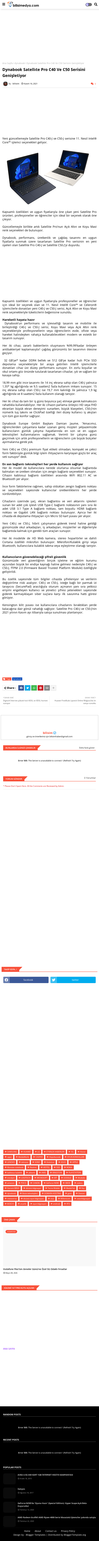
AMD (43, 1172)
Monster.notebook (15, 1167)
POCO (23, 1183)
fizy (83, 1188)
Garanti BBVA (13, 1188)
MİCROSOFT (42, 1177)
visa (52, 1198)
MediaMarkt (23, 1157)
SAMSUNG (12, 1151)
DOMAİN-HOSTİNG (52, 1193)
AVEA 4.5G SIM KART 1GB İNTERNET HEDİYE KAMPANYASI (45, 1474)
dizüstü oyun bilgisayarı (33, 1198)
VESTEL (46, 1167)
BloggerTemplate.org (75, 1534)
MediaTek (70, 1188)
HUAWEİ (27, 1151)
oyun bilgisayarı (40, 1203)
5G (72, 1151)
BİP (55, 1177)
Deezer (81, 1193)
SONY (37, 1162)
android (56, 1203)
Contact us (51, 1530)
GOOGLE (67, 1177)
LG (38, 1151)
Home (27, 1530)
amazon (10, 1183)
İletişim (21, 1489)
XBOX (67, 1183)
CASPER (39, 1157)
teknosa (24, 1162)
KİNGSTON (57, 1172)
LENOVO (11, 1162)
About (38, 1530)
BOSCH (10, 1203)
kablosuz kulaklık (14, 1172)
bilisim (48, 733)
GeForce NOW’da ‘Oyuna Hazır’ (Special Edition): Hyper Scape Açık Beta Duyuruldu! (52, 1504)
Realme (33, 1167)
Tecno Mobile (54, 1188)
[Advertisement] (49, 34)
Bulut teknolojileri (30, 1193)
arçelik (23, 1203)
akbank (32, 1172)
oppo (9, 1157)
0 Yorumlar (90, 777)
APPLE (75, 1162)
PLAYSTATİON (75, 1172)
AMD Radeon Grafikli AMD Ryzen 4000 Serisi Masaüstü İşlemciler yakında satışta (57, 1517)
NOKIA (69, 1167)
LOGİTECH (25, 1177)
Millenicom (65, 1198)
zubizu (79, 1183)
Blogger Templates (36, 1534)
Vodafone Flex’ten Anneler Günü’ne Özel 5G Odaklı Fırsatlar (35, 1269)
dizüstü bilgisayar (33, 1188)
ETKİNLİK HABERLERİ (55, 1151)
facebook (28, 979)
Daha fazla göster (87, 747)
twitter (75, 979)
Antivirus (50, 1162)
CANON (36, 1183)
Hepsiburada (55, 1157)
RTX (68, 1203)
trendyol (11, 1177)
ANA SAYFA (9, 1348)
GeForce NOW (52, 1183)
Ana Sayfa (7, 63)
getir (70, 1193)
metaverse (12, 1198)
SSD (58, 1167)
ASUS (63, 1162)
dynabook (20, 63)
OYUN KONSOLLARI (75, 1157)
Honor (83, 1151)
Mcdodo (81, 1177)
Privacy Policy (68, 1530)
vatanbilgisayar (83, 1198)
